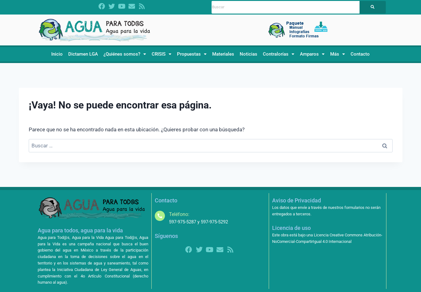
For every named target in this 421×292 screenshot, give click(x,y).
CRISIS (161, 54)
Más (337, 54)
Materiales (223, 54)
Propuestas (192, 54)
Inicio (57, 54)
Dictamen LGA (83, 54)
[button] (125, 54)
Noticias (248, 54)
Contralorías (278, 54)
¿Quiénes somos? (124, 54)
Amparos (312, 54)
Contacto (360, 54)
